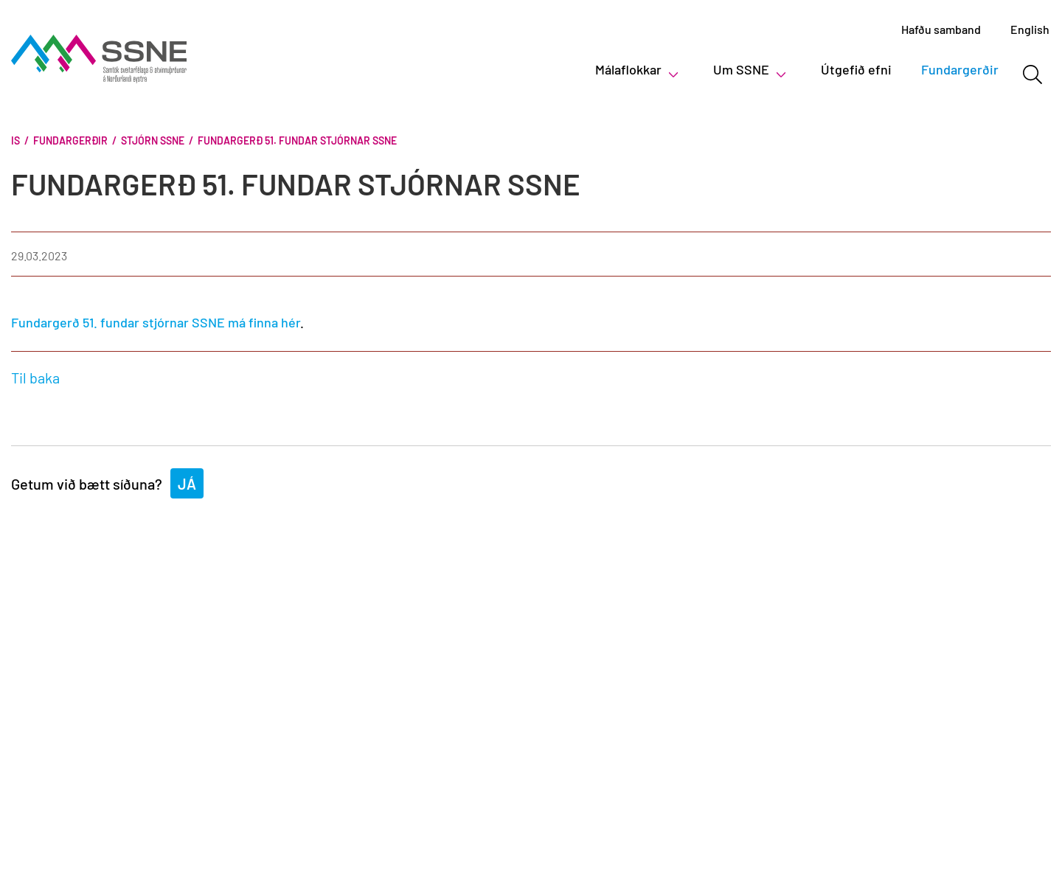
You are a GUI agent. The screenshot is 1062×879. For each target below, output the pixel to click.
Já (187, 484)
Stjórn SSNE (152, 140)
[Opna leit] (1032, 74)
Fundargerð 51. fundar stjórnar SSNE (297, 140)
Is (15, 140)
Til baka (35, 377)
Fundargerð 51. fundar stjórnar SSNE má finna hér (155, 322)
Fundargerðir (70, 140)
